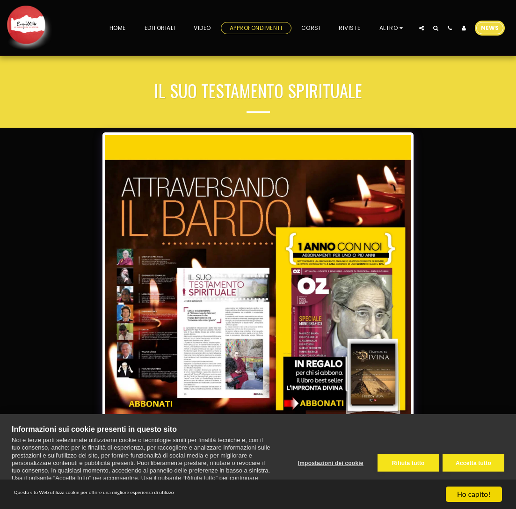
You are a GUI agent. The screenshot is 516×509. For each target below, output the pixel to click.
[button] (421, 28)
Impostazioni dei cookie (327, 461)
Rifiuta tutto (405, 461)
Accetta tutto (473, 461)
